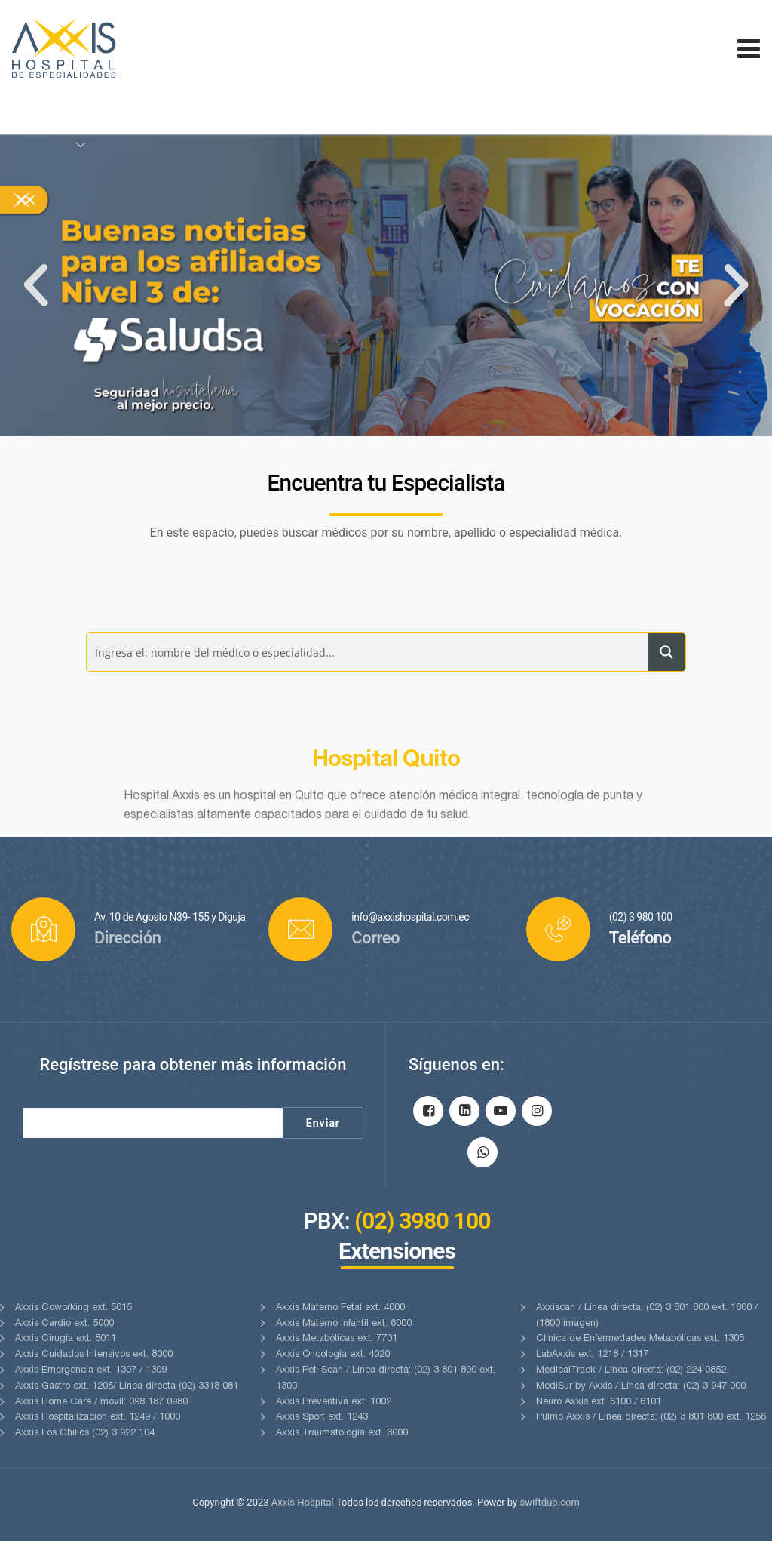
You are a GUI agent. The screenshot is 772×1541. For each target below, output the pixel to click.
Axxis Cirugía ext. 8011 (65, 1339)
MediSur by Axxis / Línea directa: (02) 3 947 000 (641, 1387)
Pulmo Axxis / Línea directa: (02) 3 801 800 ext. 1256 (651, 1418)
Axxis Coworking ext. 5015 (73, 1308)
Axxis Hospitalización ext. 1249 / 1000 (97, 1418)
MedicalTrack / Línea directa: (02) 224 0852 (631, 1371)
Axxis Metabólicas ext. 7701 (336, 1339)
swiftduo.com (549, 1502)
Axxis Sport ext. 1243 (322, 1418)
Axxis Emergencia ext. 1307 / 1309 (91, 1371)
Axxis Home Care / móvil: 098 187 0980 (101, 1402)
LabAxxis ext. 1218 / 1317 (592, 1355)
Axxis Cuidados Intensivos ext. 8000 (94, 1355)
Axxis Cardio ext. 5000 (64, 1324)
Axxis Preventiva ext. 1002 (333, 1402)
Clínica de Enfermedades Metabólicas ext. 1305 (640, 1339)
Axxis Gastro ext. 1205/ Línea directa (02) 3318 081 (126, 1387)
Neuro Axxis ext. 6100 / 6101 (598, 1402)
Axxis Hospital (302, 1502)
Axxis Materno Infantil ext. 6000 (344, 1324)
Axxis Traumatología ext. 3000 (342, 1433)
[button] (36, 285)
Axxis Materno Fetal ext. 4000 (340, 1308)
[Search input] (367, 652)
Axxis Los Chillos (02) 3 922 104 (85, 1433)
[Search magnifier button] (666, 652)
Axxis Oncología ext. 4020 (333, 1355)
